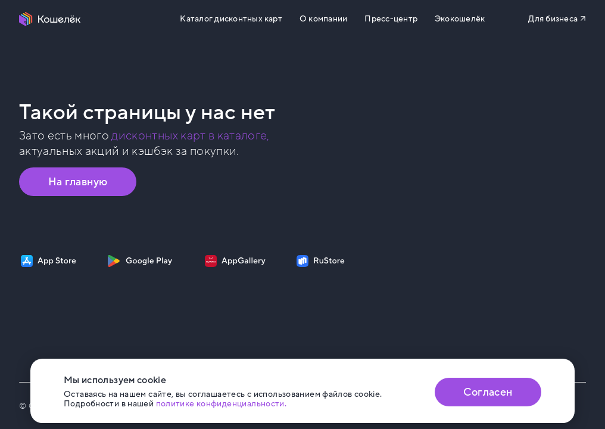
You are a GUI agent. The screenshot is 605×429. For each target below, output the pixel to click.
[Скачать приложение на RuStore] (321, 261)
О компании (323, 19)
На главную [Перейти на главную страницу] (78, 182)
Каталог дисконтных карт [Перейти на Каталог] (231, 19)
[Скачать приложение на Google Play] (140, 261)
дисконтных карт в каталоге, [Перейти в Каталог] (190, 136)
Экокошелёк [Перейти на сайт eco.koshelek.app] (460, 19)
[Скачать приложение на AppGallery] (235, 261)
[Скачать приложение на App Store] (48, 261)
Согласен (487, 392)
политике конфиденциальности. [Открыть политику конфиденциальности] (221, 403)
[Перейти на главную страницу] (50, 19)
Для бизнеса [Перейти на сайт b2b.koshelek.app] (553, 18)
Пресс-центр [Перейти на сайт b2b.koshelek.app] (390, 19)
